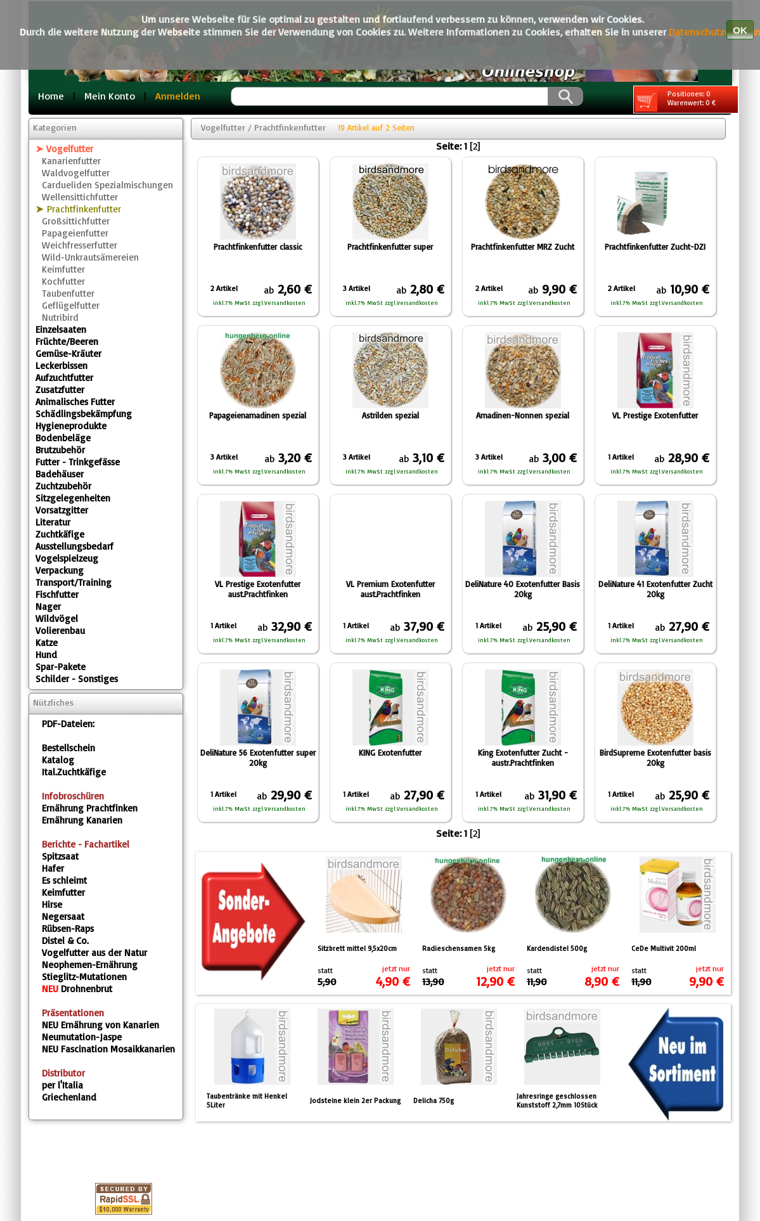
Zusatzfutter (59, 390)
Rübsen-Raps (68, 928)
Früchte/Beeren (66, 341)
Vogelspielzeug (66, 558)
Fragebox (301, 1176)
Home (51, 95)
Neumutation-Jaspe (82, 1037)
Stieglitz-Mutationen (84, 977)
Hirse (52, 904)
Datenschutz (312, 1160)
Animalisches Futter (75, 402)
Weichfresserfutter (79, 245)
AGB (375, 1160)
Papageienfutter (75, 233)
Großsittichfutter (76, 221)
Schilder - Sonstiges (76, 679)
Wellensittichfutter (80, 197)
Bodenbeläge (63, 438)
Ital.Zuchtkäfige (74, 772)
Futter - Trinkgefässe (77, 462)
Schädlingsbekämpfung (83, 414)
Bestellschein (68, 748)
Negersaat (63, 916)
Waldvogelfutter (76, 173)
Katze (46, 642)
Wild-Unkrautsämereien (90, 257)
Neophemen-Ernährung (90, 965)
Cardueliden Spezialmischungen (107, 185)
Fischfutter (57, 594)
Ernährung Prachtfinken (90, 808)
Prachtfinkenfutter (84, 209)
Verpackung (59, 570)
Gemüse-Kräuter (68, 353)
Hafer (53, 868)
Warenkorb (495, 1160)
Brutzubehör (60, 450)
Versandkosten (217, 1176)
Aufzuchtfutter (64, 377)
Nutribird (60, 317)
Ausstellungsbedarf (74, 546)
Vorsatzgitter (61, 510)
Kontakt (426, 1160)
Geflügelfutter (71, 305)
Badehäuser (59, 474)
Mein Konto (109, 95)
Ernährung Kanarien (82, 820)
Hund (46, 655)
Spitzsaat (60, 856)
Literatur (52, 522)
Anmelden (177, 95)
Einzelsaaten (60, 329)
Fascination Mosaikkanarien (108, 1049)
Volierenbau (60, 630)
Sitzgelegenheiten (72, 498)
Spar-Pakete (60, 667)
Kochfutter (63, 281)
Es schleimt (64, 880)
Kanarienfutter (71, 161)
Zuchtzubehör (63, 486)
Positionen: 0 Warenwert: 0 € (675, 100)
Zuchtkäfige (59, 534)
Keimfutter (63, 269)
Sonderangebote (465, 1176)
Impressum (231, 1160)
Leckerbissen (61, 365)
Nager (48, 606)
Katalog (58, 760)
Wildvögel (56, 618)
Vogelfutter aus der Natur (94, 952)
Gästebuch (374, 1176)
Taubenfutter (68, 293)
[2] (475, 145)
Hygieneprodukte (70, 426)
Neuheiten (556, 1176)
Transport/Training (73, 582)
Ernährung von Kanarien (100, 1025)
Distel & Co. (65, 940)
